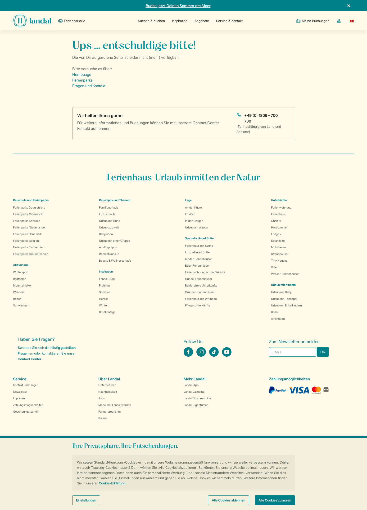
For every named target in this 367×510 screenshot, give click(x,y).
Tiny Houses (279, 260)
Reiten (17, 299)
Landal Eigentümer (196, 405)
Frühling (104, 285)
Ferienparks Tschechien (28, 247)
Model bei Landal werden (114, 405)
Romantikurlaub (109, 254)
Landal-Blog (107, 279)
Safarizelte (278, 240)
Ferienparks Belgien (26, 240)
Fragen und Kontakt (88, 85)
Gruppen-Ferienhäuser (200, 292)
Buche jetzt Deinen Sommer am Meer (178, 5)
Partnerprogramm (109, 411)
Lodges (276, 234)
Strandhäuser (279, 254)
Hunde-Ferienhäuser (198, 279)
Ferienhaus (278, 214)
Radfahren (19, 279)
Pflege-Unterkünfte (197, 305)
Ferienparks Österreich (28, 214)
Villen (274, 267)
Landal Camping (194, 391)
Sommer (104, 292)
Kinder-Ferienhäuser (198, 259)
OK (322, 352)
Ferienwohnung (281, 207)
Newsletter (20, 391)
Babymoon (106, 234)
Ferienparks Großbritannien (30, 254)
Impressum (20, 398)
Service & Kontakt (229, 21)
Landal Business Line (197, 398)
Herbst (103, 299)
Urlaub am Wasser (196, 227)
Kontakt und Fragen (25, 385)
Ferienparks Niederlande (29, 227)
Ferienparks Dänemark (27, 234)
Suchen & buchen (151, 21)
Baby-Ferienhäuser (197, 265)
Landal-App (191, 385)
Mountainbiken (22, 285)
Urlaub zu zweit (109, 227)
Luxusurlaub (107, 214)
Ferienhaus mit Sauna (199, 245)
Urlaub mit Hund (109, 221)
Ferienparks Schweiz (26, 221)
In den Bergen (194, 221)
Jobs (101, 398)
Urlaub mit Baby (281, 292)
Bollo (274, 312)
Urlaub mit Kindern (283, 285)
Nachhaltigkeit (107, 391)
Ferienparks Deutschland (29, 207)
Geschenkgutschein (26, 411)
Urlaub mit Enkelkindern (286, 305)
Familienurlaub (108, 207)
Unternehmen (107, 385)
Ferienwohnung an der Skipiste (205, 272)
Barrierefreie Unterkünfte (201, 285)
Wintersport (20, 272)
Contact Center (29, 359)
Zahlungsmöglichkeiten (28, 405)
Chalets (276, 221)
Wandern (19, 292)
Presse (102, 418)
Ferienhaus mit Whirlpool (201, 299)
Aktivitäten (278, 318)
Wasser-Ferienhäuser (285, 274)
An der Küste (193, 207)
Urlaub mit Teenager (284, 299)
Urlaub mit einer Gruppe (114, 240)
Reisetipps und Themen (114, 200)
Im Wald (190, 214)
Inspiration (179, 21)
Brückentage (107, 312)
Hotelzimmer (279, 227)
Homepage (81, 74)
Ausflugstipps (108, 247)
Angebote (202, 21)
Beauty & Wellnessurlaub (115, 260)
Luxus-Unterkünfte (197, 252)
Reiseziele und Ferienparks (31, 200)
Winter (103, 305)
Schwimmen (21, 305)
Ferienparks (82, 80)
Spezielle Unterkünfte (199, 238)
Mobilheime (278, 247)
